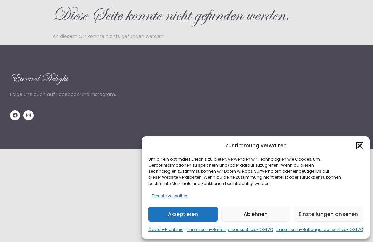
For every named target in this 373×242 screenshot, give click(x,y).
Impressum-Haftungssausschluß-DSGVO (230, 229)
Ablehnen (256, 214)
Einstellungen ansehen (328, 214)
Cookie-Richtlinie (165, 229)
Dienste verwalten (169, 196)
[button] (359, 145)
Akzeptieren (183, 214)
